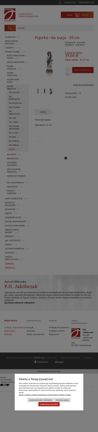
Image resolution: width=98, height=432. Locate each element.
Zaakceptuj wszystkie (49, 404)
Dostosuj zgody (62, 400)
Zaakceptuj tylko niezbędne (40, 400)
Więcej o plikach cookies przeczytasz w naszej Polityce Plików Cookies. (45, 395)
